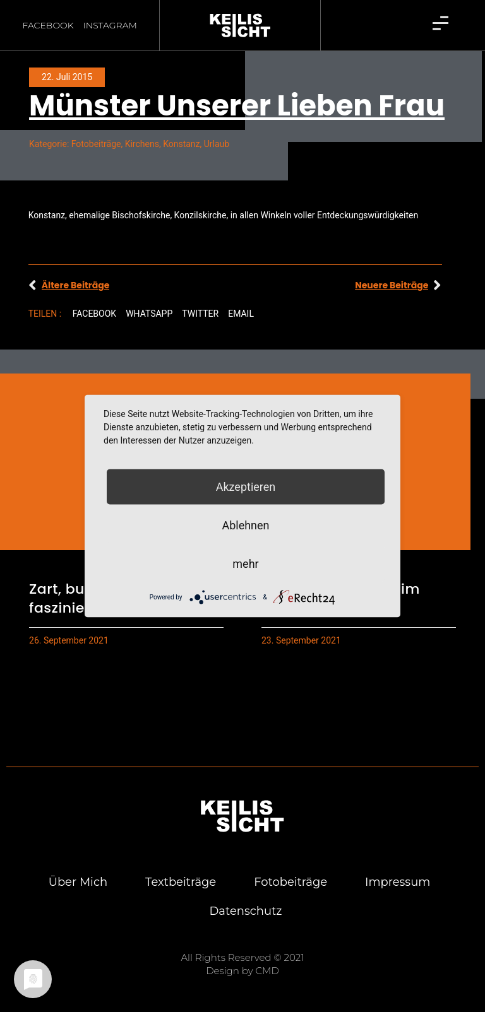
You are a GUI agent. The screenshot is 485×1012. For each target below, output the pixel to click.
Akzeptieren (246, 486)
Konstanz (181, 144)
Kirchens (142, 144)
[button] (94, 314)
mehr (245, 563)
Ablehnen (245, 525)
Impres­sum (397, 882)
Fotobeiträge (96, 144)
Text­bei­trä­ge (180, 882)
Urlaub (216, 144)
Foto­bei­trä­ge (290, 882)
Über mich (77, 882)
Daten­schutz (245, 911)
